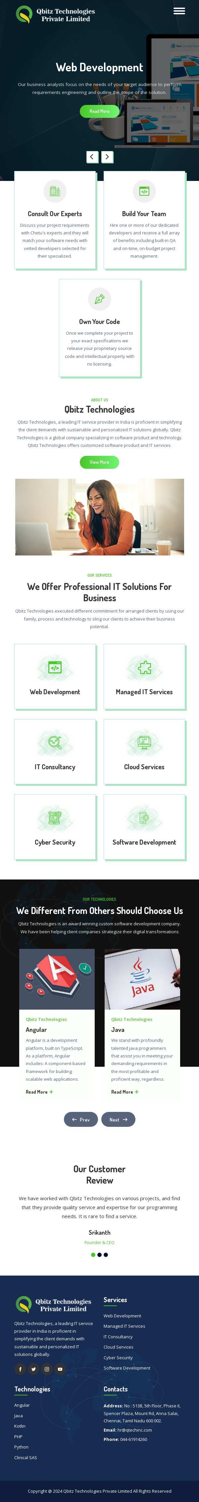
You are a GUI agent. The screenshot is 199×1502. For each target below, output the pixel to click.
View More (99, 462)
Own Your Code (99, 321)
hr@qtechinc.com (135, 1430)
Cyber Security (55, 842)
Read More (100, 111)
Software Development (144, 842)
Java (117, 1030)
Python (21, 1447)
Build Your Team (144, 213)
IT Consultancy (55, 767)
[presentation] (92, 157)
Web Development (55, 692)
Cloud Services (144, 767)
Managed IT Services (144, 692)
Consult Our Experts (55, 213)
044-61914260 (133, 1439)
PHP (18, 1437)
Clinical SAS (25, 1457)
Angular (36, 1030)
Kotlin (19, 1426)
